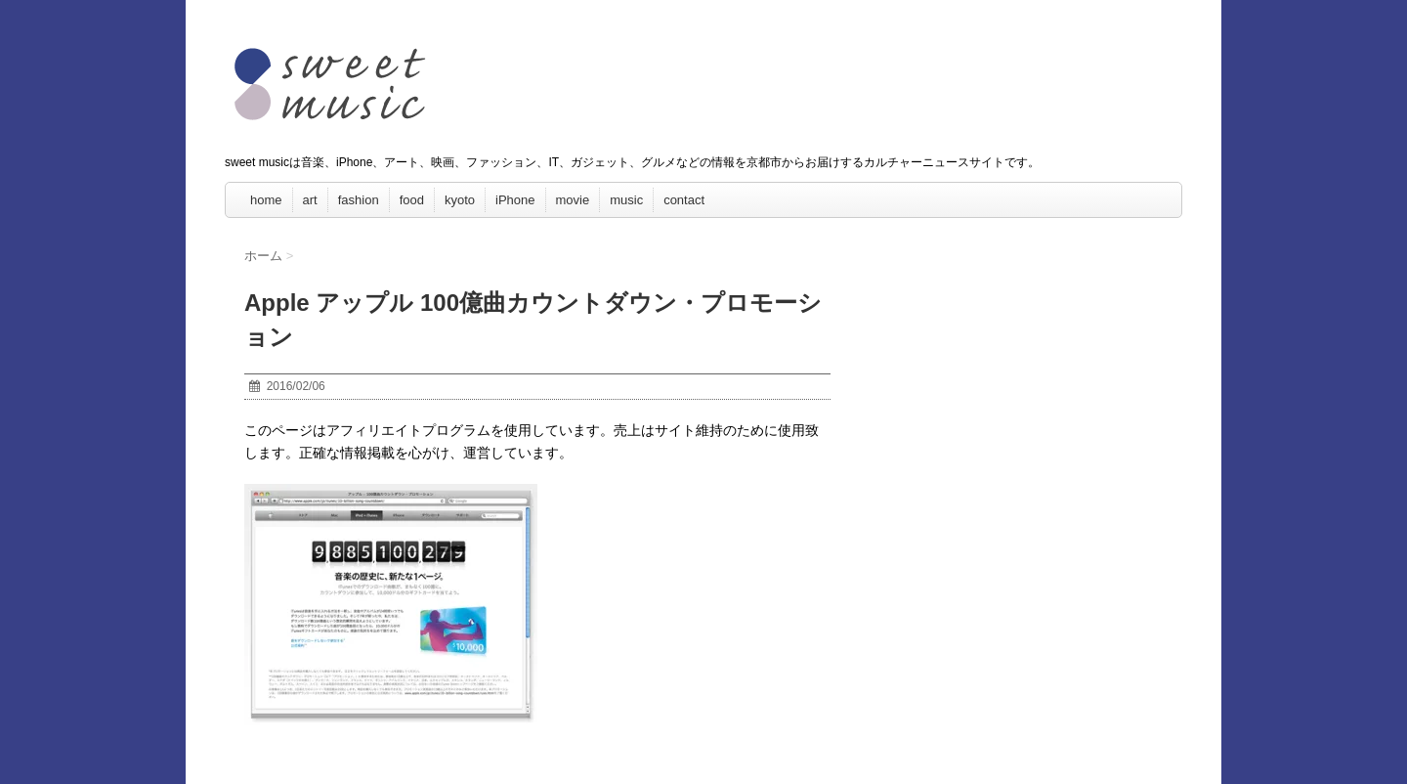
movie (573, 200)
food (412, 200)
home (266, 200)
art (310, 200)
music (626, 200)
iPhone (514, 200)
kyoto (460, 200)
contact (683, 200)
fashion (358, 200)
